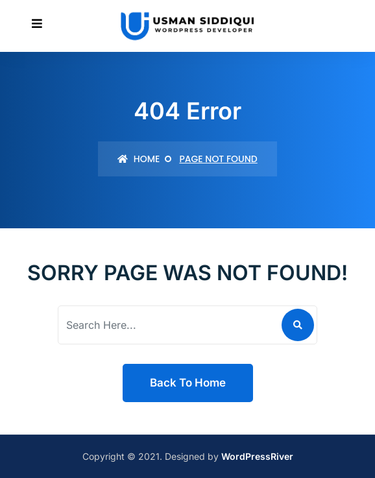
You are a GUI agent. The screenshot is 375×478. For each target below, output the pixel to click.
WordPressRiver (257, 456)
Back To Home (188, 382)
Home (138, 158)
